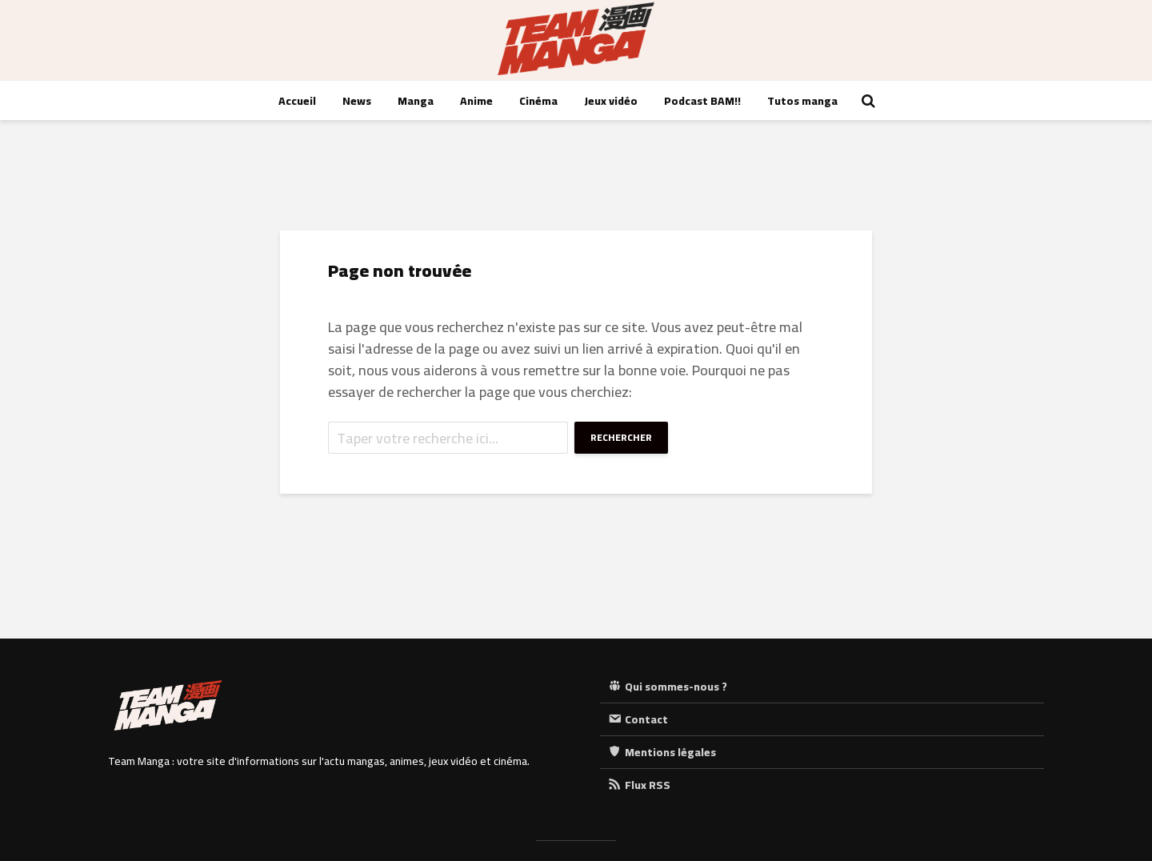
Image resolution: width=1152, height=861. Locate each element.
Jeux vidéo (611, 100)
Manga (416, 100)
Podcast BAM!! (702, 100)
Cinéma (538, 100)
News (356, 100)
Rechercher (621, 437)
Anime (476, 100)
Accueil (297, 100)
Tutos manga (802, 100)
